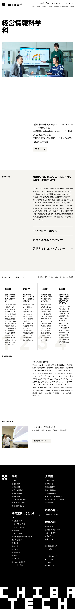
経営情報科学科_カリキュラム (56, 277)
